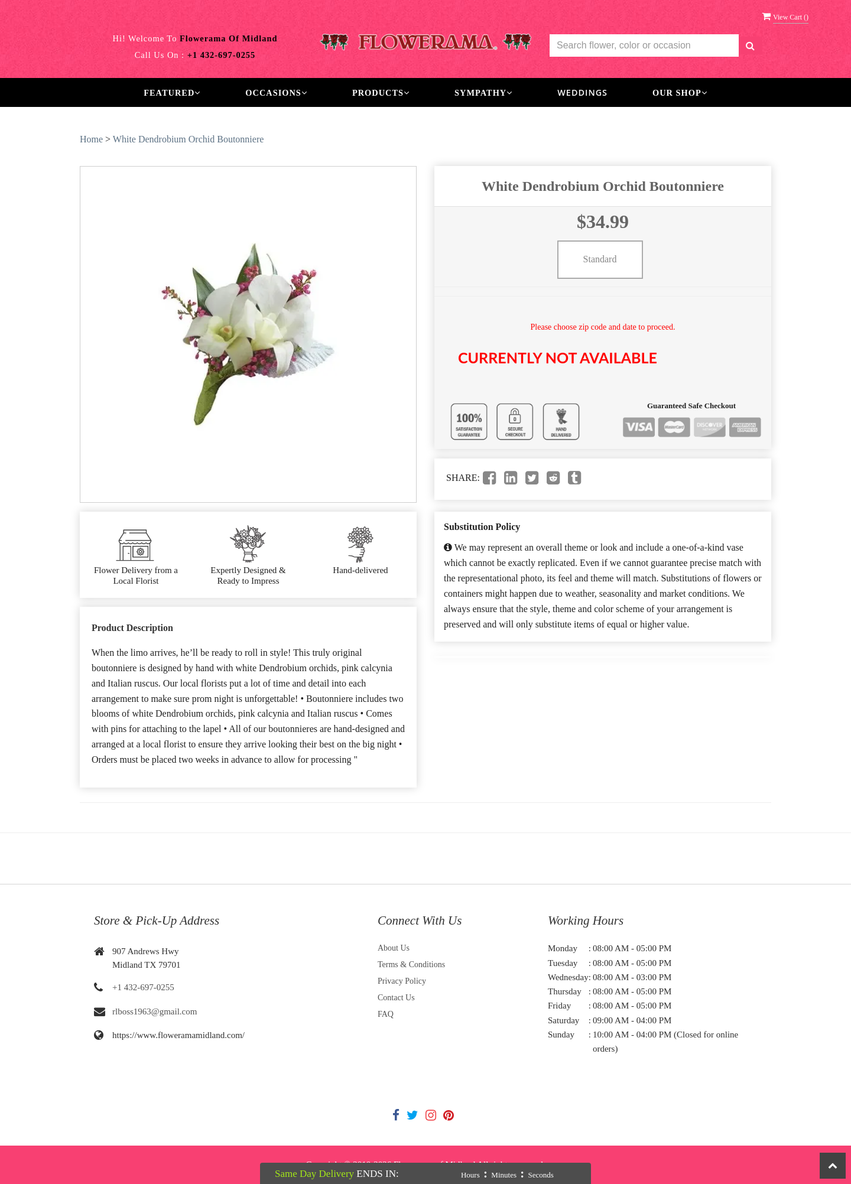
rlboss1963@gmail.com (154, 1011)
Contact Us (396, 997)
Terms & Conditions (411, 964)
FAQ (386, 1014)
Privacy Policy (402, 981)
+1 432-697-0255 (143, 987)
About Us (394, 948)
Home (91, 139)
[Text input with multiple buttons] (644, 45)
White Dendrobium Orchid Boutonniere (188, 139)
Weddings (582, 92)
